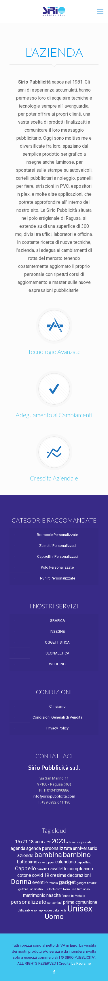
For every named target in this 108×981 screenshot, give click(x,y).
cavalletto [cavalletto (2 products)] (58, 868)
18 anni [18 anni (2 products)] (36, 841)
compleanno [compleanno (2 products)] (81, 868)
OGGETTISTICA (57, 642)
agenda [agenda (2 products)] (18, 848)
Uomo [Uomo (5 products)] (54, 916)
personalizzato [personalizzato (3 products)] (28, 902)
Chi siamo (57, 706)
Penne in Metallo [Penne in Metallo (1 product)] (73, 896)
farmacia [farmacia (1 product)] (52, 883)
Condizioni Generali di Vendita (57, 717)
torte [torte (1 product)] (63, 910)
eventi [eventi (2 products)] (38, 882)
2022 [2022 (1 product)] (47, 842)
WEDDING (57, 664)
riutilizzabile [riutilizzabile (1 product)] (24, 910)
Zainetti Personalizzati (57, 545)
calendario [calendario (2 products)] (65, 862)
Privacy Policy (57, 728)
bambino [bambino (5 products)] (77, 855)
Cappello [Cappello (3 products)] (25, 868)
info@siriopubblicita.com (54, 796)
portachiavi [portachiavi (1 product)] (54, 903)
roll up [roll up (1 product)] (38, 910)
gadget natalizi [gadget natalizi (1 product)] (87, 883)
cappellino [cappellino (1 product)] (84, 862)
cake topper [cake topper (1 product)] (46, 862)
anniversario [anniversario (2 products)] (85, 848)
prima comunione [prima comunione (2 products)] (80, 902)
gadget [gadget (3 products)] (67, 882)
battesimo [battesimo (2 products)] (27, 862)
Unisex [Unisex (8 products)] (79, 908)
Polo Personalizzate (57, 567)
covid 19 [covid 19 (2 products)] (40, 875)
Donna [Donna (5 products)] (21, 881)
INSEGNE (57, 631)
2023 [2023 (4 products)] (58, 841)
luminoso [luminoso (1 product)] (83, 889)
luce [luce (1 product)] (73, 889)
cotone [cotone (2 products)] (24, 875)
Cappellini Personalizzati (57, 556)
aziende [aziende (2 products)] (25, 855)
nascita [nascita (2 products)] (53, 895)
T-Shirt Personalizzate (57, 578)
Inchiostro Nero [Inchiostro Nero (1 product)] (59, 889)
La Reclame (81, 963)
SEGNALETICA (57, 653)
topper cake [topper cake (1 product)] (51, 910)
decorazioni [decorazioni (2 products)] (79, 875)
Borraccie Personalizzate (57, 535)
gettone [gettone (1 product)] (23, 889)
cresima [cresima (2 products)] (58, 875)
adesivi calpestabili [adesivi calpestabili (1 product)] (79, 842)
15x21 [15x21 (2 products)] (21, 841)
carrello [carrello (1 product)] (42, 869)
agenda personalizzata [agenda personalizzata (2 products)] (49, 848)
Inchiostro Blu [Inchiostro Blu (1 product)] (38, 889)
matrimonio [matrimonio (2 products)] (34, 895)
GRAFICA (57, 620)
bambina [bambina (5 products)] (48, 855)
